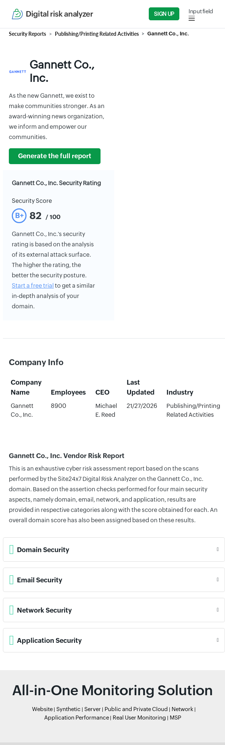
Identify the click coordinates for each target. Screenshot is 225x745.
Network (182, 709)
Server (92, 709)
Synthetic (68, 709)
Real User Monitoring (139, 717)
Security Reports (27, 34)
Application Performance (76, 717)
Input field (201, 11)
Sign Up (164, 14)
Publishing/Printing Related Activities (97, 34)
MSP (175, 717)
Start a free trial (33, 285)
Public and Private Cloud (136, 709)
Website (42, 709)
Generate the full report (54, 156)
